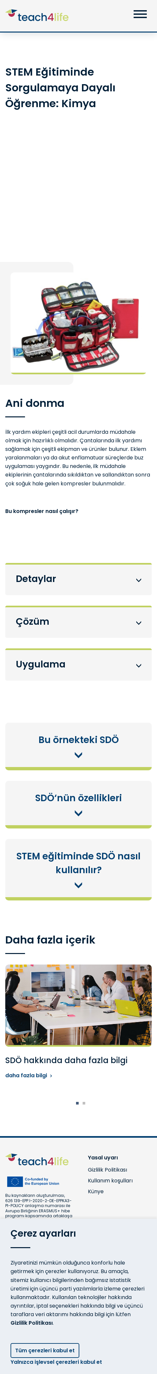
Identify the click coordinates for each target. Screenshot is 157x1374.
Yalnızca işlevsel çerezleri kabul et (59, 1362)
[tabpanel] (78, 1022)
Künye (96, 1191)
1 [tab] (77, 1103)
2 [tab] (84, 1103)
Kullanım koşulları (110, 1180)
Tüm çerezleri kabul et (45, 1350)
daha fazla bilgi (28, 1075)
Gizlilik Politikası (32, 1323)
